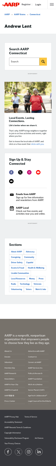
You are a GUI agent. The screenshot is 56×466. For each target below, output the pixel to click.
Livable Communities (20, 273)
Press (41, 279)
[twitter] (20, 172)
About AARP (16, 252)
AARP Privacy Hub (11, 417)
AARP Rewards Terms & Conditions (17, 427)
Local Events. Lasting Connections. (21, 119)
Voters (29, 289)
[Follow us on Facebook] (8, 452)
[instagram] (29, 172)
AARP (7, 14)
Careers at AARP (34, 362)
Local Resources (18, 279)
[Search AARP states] (24, 62)
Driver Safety (17, 262)
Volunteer (8, 362)
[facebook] (11, 172)
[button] (52, 4)
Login (38, 4)
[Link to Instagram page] (29, 452)
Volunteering (16, 289)
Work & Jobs (40, 289)
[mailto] (11, 181)
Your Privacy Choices (12, 443)
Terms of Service (30, 417)
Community (29, 257)
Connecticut (35, 14)
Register (26, 4)
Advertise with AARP (36, 351)
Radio (13, 284)
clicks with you (37, 144)
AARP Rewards (10, 373)
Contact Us (32, 357)
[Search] (43, 62)
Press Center (9, 401)
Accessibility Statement (13, 422)
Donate (7, 357)
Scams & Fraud (17, 268)
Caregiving (15, 257)
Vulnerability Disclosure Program (16, 438)
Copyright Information (12, 433)
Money (32, 279)
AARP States (19, 14)
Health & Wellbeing (36, 268)
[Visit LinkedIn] (39, 452)
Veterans (37, 284)
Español (29, 262)
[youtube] (38, 172)
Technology (25, 284)
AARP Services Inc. (35, 368)
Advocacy (30, 252)
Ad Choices (39, 438)
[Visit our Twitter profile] (18, 452)
